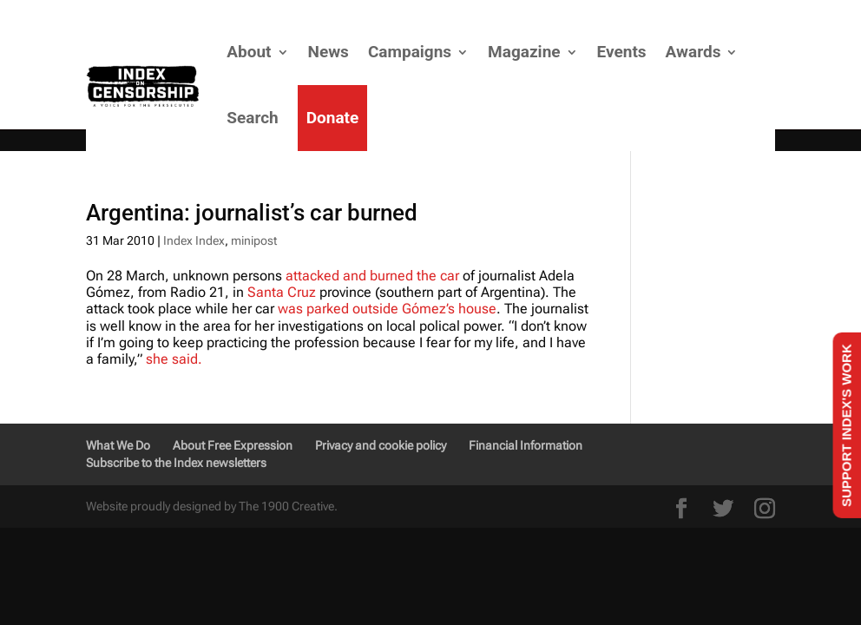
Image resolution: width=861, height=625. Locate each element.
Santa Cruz (281, 292)
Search (252, 118)
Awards (693, 52)
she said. (174, 359)
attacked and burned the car (372, 275)
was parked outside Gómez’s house (387, 308)
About (249, 52)
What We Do (118, 445)
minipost (254, 240)
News (328, 52)
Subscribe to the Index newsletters (176, 463)
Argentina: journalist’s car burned (251, 213)
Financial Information (525, 445)
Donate (332, 118)
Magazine (524, 52)
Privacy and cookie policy (380, 445)
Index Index (194, 240)
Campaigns (409, 52)
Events (622, 52)
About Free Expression (232, 445)
